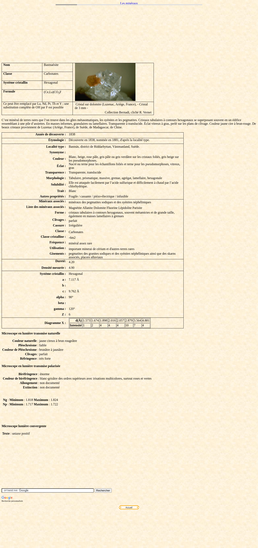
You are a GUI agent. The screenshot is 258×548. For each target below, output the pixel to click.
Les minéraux (129, 3)
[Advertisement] (75, 51)
